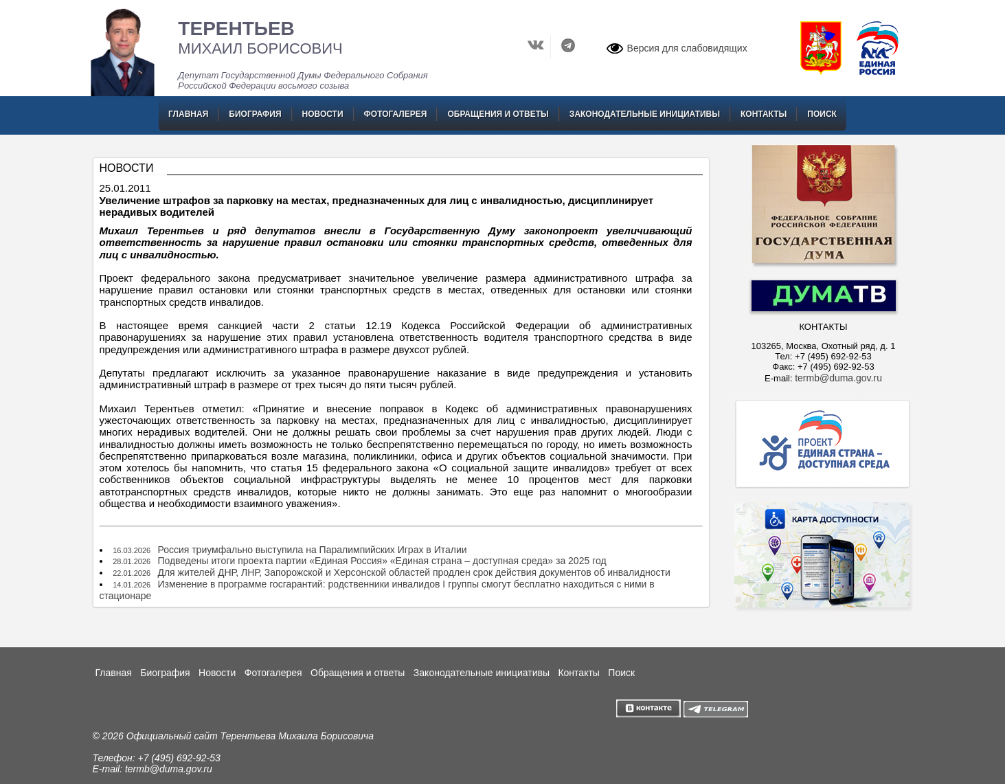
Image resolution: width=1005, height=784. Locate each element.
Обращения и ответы (497, 114)
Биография (255, 114)
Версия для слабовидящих (687, 48)
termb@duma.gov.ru (838, 377)
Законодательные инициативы (644, 114)
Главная (188, 114)
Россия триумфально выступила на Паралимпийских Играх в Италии (311, 549)
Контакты (764, 114)
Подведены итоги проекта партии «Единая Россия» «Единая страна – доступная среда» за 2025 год (381, 560)
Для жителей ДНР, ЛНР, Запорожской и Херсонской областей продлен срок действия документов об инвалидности (413, 572)
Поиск (822, 114)
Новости (322, 114)
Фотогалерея (395, 114)
